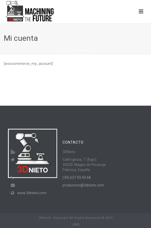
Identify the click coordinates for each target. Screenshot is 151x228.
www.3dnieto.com (31, 193)
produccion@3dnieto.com (83, 185)
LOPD (75, 224)
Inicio (66, 50)
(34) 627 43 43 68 (77, 177)
